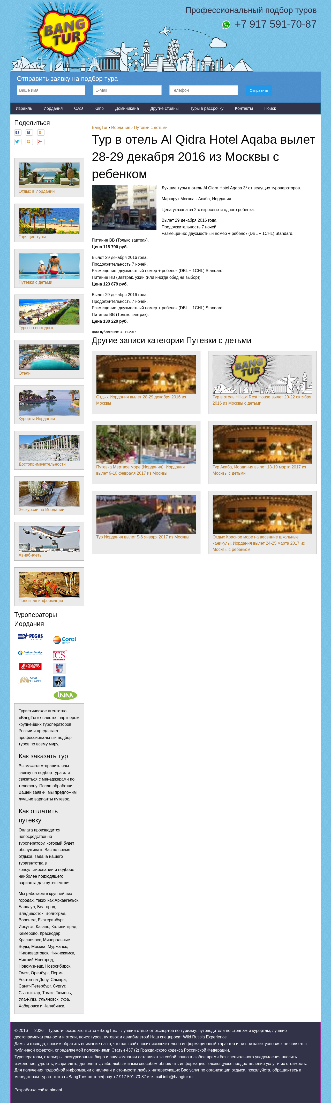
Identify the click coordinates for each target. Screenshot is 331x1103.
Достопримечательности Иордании (49, 454)
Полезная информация (49, 587)
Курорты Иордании (49, 405)
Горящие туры (49, 223)
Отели (49, 359)
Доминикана (127, 108)
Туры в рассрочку (206, 108)
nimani (56, 1090)
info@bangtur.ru (178, 1077)
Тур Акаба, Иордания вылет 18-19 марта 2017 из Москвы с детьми (262, 450)
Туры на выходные (49, 314)
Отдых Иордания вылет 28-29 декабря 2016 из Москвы (146, 380)
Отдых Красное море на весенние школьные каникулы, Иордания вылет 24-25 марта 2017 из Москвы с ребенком (262, 523)
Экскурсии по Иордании (49, 496)
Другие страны (164, 108)
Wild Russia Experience (205, 1037)
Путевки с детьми (49, 268)
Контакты (244, 108)
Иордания (53, 108)
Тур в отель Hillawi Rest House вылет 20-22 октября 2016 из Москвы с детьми (262, 380)
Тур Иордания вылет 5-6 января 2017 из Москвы (146, 517)
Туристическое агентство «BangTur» (82, 1030)
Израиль (24, 108)
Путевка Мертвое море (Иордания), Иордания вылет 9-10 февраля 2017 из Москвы (146, 450)
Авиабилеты (49, 541)
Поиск (270, 108)
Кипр (99, 108)
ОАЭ (78, 108)
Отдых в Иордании (49, 178)
